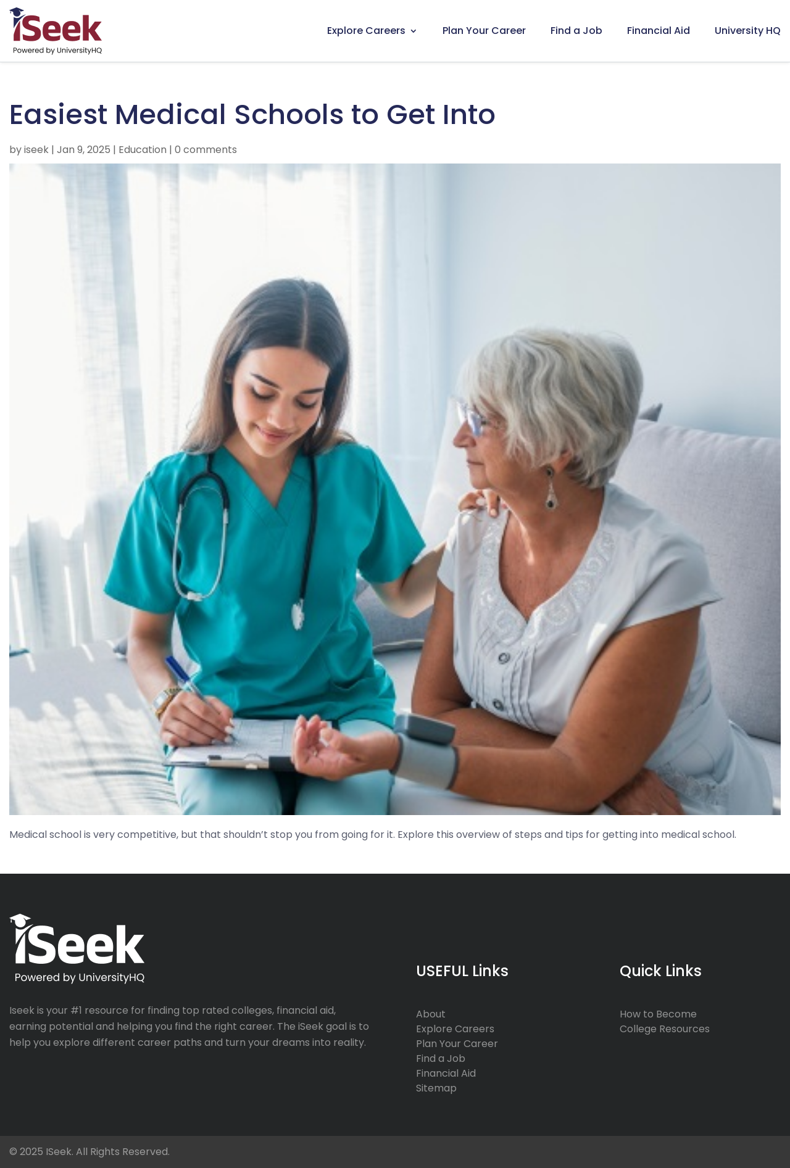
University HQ (748, 30)
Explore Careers (366, 30)
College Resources (665, 1029)
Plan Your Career (484, 30)
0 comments (206, 150)
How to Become (658, 1014)
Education (142, 150)
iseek (36, 150)
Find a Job (576, 30)
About (431, 1014)
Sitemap (436, 1088)
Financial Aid (658, 30)
